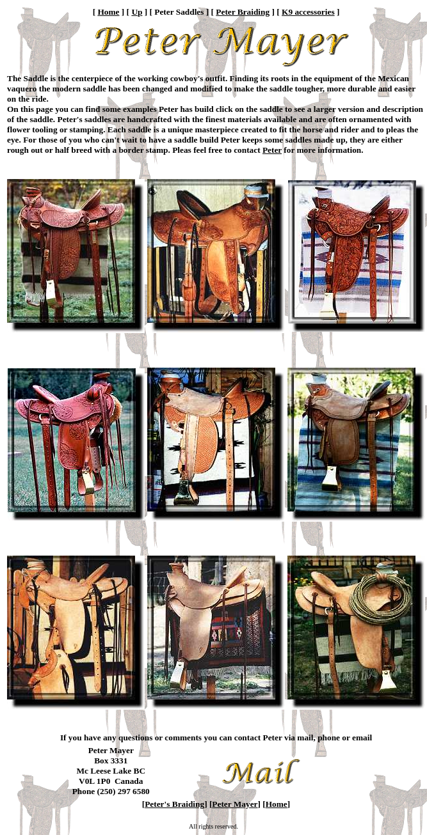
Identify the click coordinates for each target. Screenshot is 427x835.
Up (136, 12)
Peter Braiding (243, 12)
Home (108, 12)
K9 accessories (308, 12)
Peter (272, 150)
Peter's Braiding (174, 804)
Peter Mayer (234, 804)
